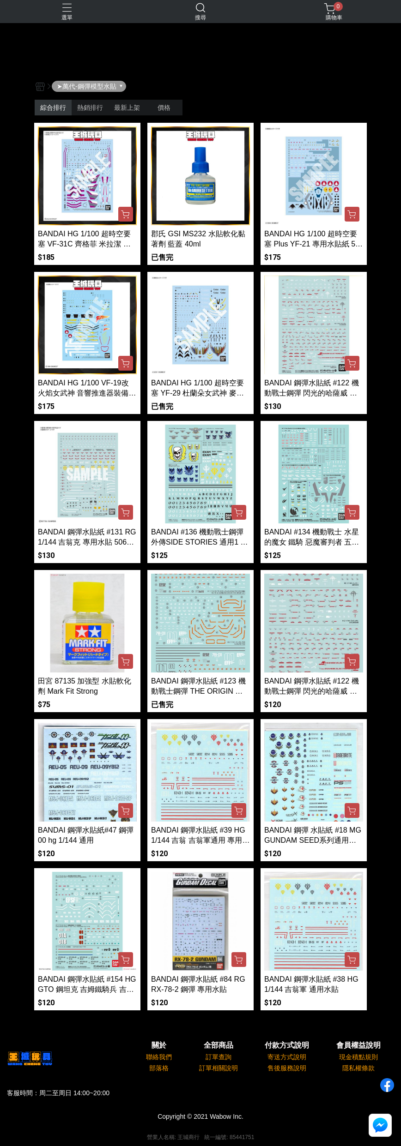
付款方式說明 (287, 1045)
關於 (159, 1045)
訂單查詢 (218, 1057)
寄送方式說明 (286, 1057)
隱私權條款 (358, 1068)
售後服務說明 (286, 1068)
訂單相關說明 (218, 1068)
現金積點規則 (358, 1057)
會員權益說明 (358, 1045)
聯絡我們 (159, 1057)
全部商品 (218, 1045)
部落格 (159, 1068)
